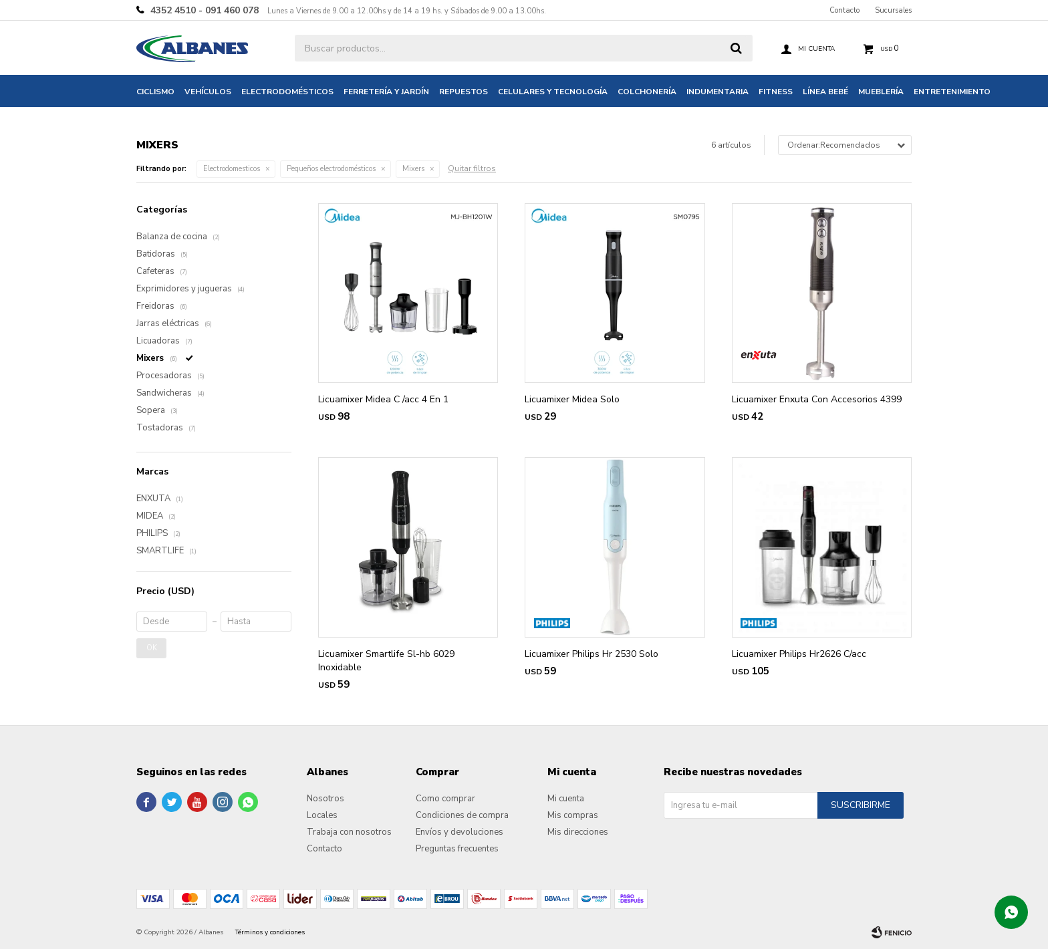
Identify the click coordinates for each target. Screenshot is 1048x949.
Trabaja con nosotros (349, 832)
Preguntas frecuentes (457, 849)
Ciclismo (155, 91)
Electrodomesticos (231, 169)
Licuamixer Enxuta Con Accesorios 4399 (817, 399)
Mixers (413, 169)
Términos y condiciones (270, 932)
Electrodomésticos (287, 91)
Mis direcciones (577, 832)
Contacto (844, 10)
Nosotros (325, 799)
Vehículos (207, 91)
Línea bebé (825, 91)
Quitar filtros (472, 168)
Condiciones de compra (462, 815)
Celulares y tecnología (553, 91)
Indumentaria (717, 91)
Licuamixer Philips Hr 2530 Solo (591, 654)
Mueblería (881, 91)
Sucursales (893, 10)
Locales (322, 815)
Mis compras (572, 815)
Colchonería (647, 91)
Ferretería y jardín (386, 91)
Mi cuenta (565, 799)
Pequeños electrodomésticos (331, 169)
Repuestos (463, 91)
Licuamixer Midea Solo (572, 399)
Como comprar (445, 799)
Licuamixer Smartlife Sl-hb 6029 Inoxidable (386, 661)
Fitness (776, 91)
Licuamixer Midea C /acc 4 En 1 (383, 399)
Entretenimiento (952, 91)
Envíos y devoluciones (459, 832)
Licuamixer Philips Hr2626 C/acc (799, 654)
